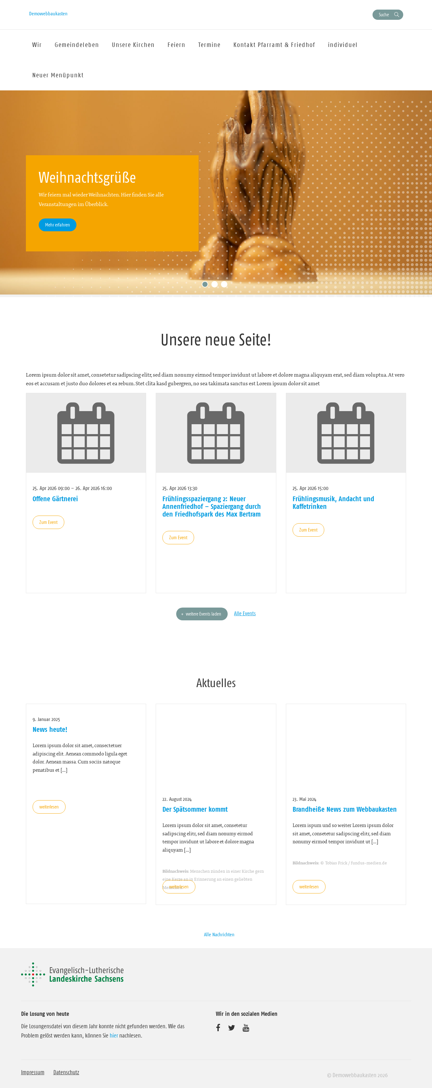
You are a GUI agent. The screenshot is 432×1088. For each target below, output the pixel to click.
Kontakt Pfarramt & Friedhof (274, 45)
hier (114, 1035)
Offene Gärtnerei (55, 498)
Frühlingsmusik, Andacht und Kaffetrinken (333, 502)
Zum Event (48, 522)
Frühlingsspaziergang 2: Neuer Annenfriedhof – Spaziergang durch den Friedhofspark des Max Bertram (211, 506)
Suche (384, 14)
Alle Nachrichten (219, 934)
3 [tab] (226, 286)
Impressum (32, 1072)
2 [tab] (216, 286)
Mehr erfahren (57, 225)
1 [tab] (206, 286)
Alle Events (245, 613)
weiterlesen (49, 807)
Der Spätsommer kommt (195, 809)
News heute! (50, 729)
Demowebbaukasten (48, 13)
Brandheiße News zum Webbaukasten (345, 809)
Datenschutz (66, 1072)
